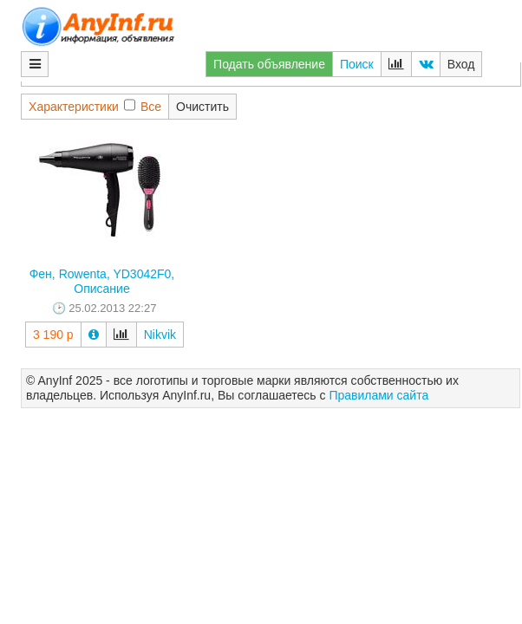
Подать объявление (269, 64)
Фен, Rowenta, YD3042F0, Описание (102, 281)
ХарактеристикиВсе (95, 106)
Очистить (202, 107)
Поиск (357, 64)
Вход (461, 64)
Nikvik (160, 334)
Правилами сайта (378, 395)
